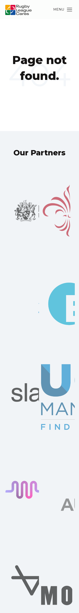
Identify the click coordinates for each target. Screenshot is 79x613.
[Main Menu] (69, 9)
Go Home (39, 93)
